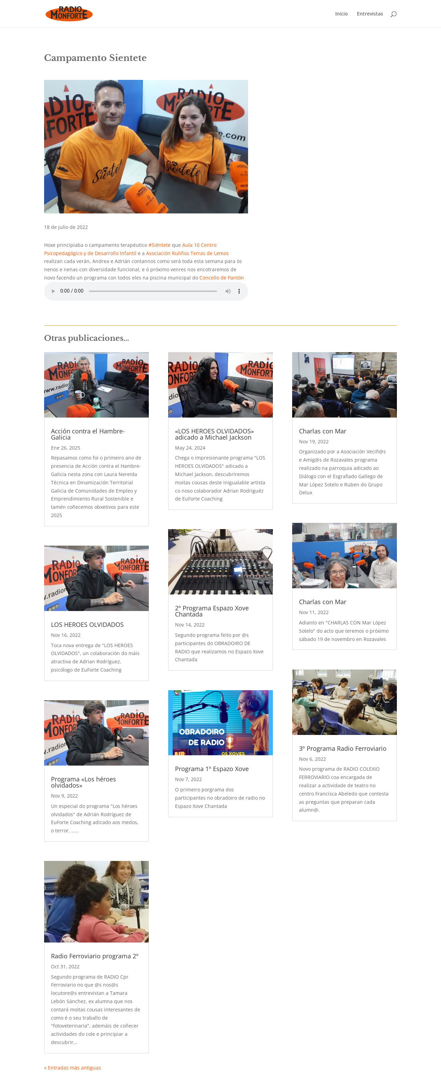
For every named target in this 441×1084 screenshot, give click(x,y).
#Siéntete (159, 245)
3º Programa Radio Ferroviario (343, 748)
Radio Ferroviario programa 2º (95, 956)
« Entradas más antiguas (72, 1067)
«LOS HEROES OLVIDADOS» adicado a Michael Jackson (214, 434)
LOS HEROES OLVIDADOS (87, 624)
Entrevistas (370, 14)
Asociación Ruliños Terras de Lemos (187, 253)
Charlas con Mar (322, 431)
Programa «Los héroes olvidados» (83, 782)
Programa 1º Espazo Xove (212, 769)
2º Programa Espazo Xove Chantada (212, 611)
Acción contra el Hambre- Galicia (88, 434)
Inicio (341, 14)
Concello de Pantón (221, 277)
